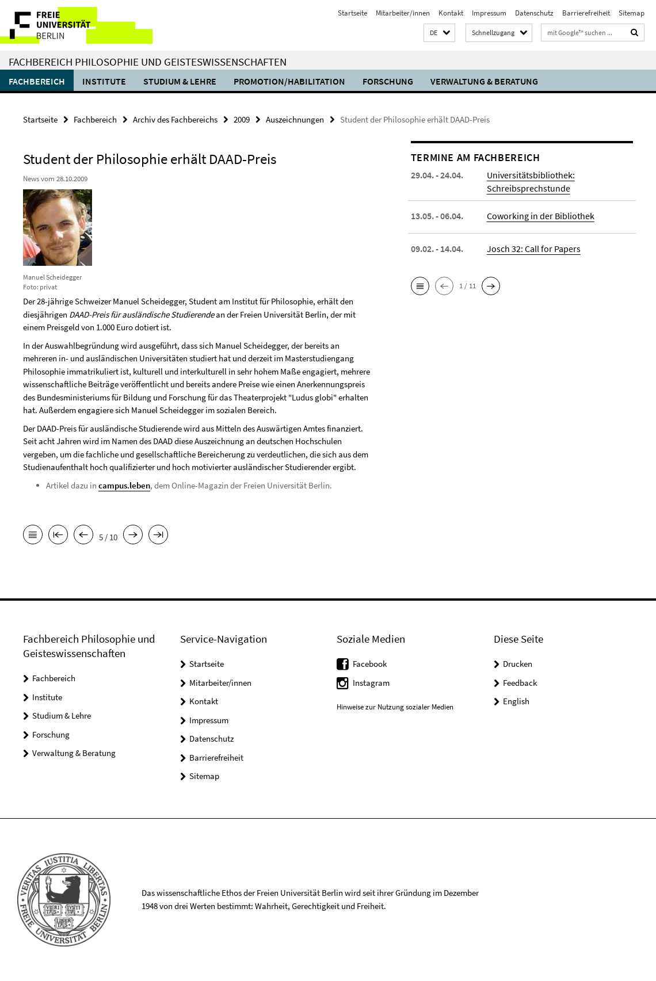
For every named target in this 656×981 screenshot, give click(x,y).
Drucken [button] (517, 663)
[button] (439, 33)
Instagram (371, 682)
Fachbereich (37, 81)
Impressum (489, 13)
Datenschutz (534, 13)
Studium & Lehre (179, 81)
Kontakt (450, 13)
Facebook (370, 663)
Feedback (520, 682)
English (516, 701)
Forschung (388, 81)
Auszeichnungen (295, 119)
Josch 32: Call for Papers (534, 248)
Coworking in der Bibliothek (540, 216)
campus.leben (124, 485)
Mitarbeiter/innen (403, 13)
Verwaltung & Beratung (484, 81)
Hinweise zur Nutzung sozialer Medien (395, 707)
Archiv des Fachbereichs (175, 119)
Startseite (352, 13)
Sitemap (631, 13)
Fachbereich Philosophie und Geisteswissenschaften (148, 61)
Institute (104, 81)
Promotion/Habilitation (289, 81)
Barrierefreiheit (586, 13)
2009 (242, 119)
